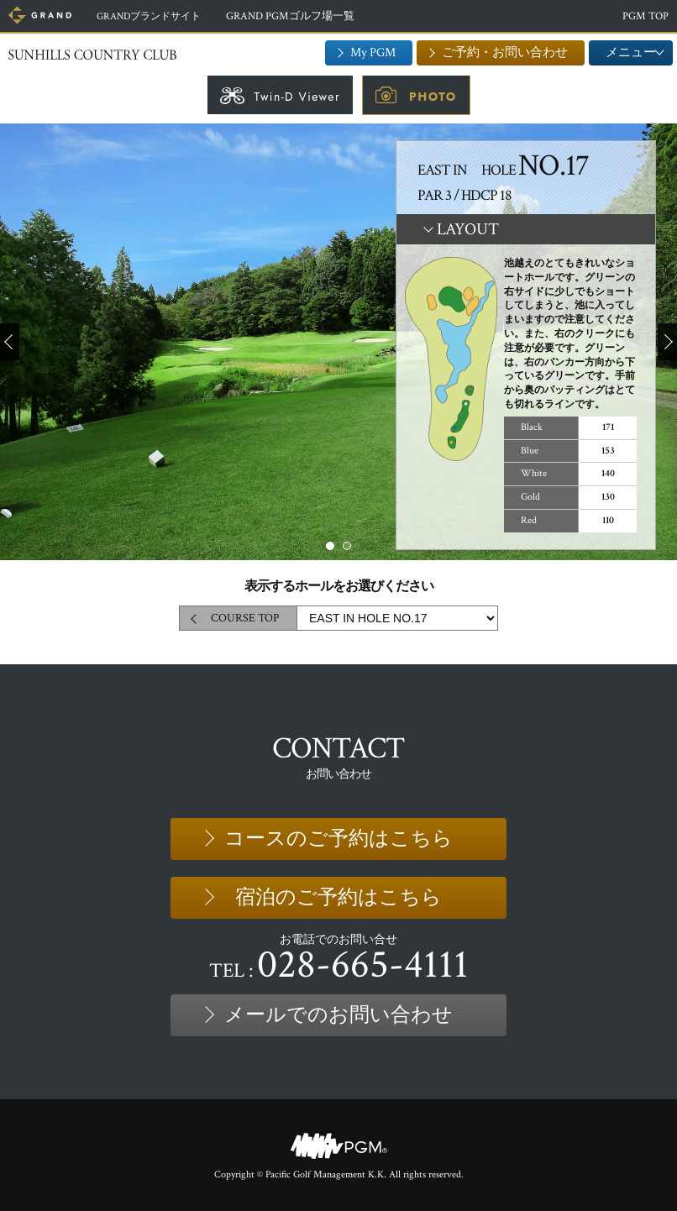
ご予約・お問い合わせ (505, 52)
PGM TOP (645, 16)
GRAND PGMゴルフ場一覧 (299, 16)
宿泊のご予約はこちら (338, 897)
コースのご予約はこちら (338, 839)
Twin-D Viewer (297, 96)
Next (667, 341)
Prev (9, 341)
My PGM (373, 52)
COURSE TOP (245, 618)
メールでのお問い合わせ (338, 1015)
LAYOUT (468, 229)
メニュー (631, 52)
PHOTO (432, 96)
